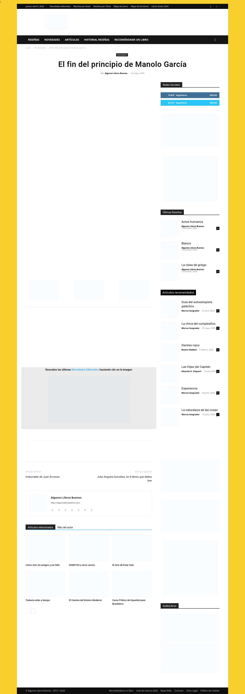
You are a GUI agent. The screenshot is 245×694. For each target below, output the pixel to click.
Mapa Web (166, 690)
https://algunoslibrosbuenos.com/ (65, 503)
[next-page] (33, 611)
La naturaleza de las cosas (199, 410)
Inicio (28, 47)
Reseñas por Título (102, 6)
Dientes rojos (190, 345)
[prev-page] (28, 611)
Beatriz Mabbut (189, 349)
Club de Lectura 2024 (147, 690)
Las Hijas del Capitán (195, 367)
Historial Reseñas (96, 39)
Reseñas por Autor (82, 6)
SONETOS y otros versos (82, 565)
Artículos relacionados (40, 527)
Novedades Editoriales (60, 6)
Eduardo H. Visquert (191, 371)
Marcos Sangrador (190, 310)
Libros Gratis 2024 (160, 6)
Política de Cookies (210, 690)
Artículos (72, 39)
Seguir (213, 95)
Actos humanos (192, 222)
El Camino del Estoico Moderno (85, 600)
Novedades (52, 39)
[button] (215, 40)
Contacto (178, 690)
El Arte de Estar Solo (123, 565)
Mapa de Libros (121, 6)
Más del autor (65, 527)
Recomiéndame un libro (131, 39)
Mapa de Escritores (140, 6)
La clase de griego (193, 265)
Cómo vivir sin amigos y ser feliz (43, 565)
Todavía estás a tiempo (38, 600)
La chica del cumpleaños (198, 323)
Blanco (186, 243)
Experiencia (189, 388)
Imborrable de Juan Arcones (43, 476)
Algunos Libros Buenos (116, 73)
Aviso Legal (192, 690)
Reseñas (33, 39)
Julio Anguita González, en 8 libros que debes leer (124, 478)
